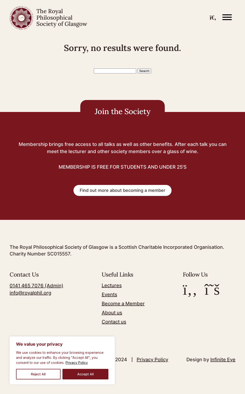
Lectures (112, 285)
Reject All (38, 374)
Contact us (114, 322)
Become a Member (123, 303)
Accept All (85, 374)
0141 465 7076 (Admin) (36, 286)
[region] (62, 360)
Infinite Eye (222, 359)
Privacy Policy (77, 363)
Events (109, 294)
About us (112, 313)
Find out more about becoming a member (122, 190)
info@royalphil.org (30, 293)
